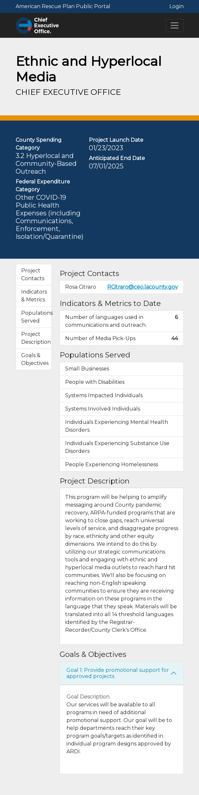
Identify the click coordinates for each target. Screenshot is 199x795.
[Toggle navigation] (174, 25)
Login (176, 6)
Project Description (36, 338)
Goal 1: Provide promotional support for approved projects (117, 673)
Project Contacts (32, 274)
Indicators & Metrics (34, 296)
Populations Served (36, 317)
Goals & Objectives (35, 359)
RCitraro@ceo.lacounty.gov (142, 287)
